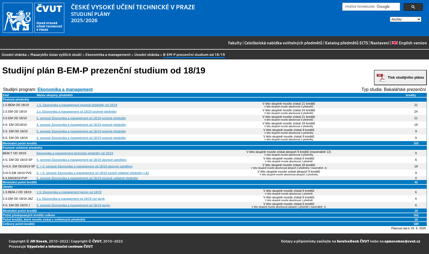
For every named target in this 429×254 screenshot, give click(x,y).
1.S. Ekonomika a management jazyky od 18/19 (69, 192)
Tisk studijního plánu (406, 77)
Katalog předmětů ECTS (346, 42)
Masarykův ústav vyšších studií (56, 54)
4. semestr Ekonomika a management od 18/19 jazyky (73, 205)
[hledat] (370, 6)
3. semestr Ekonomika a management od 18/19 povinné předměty (81, 118)
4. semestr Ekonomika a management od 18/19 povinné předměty (81, 124)
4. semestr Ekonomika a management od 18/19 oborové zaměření (81, 159)
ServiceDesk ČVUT (353, 241)
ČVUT (97, 241)
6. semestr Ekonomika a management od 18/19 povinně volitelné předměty (87, 178)
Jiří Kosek (38, 241)
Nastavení (379, 42)
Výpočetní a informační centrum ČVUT (60, 246)
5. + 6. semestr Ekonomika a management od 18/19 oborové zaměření (84, 166)
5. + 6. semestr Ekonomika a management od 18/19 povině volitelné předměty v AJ (93, 173)
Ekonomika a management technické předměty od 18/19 (75, 153)
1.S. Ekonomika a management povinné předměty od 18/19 (77, 105)
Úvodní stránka (14, 54)
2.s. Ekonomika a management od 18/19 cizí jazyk (71, 198)
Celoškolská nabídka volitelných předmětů (283, 42)
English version (409, 42)
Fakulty (235, 42)
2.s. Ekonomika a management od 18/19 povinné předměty (77, 111)
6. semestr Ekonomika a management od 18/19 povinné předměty (81, 137)
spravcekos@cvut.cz (402, 241)
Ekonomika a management (108, 54)
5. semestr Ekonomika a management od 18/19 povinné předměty (81, 131)
